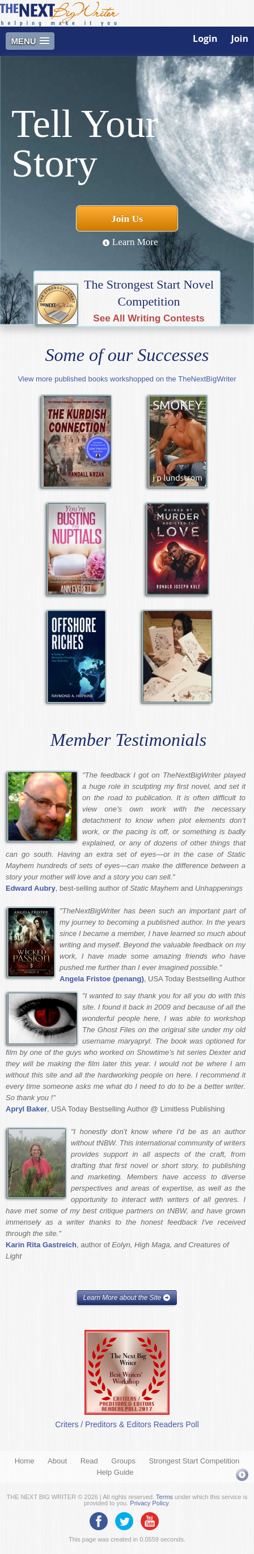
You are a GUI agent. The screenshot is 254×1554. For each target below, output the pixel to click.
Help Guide (114, 1472)
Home (25, 1461)
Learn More (130, 242)
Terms (164, 1496)
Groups (123, 1461)
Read (89, 1461)
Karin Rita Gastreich (41, 1244)
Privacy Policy (149, 1503)
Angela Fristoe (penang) (102, 979)
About (57, 1461)
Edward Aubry (31, 888)
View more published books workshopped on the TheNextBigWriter (127, 379)
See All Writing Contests (148, 318)
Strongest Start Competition (194, 1461)
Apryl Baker (26, 1109)
